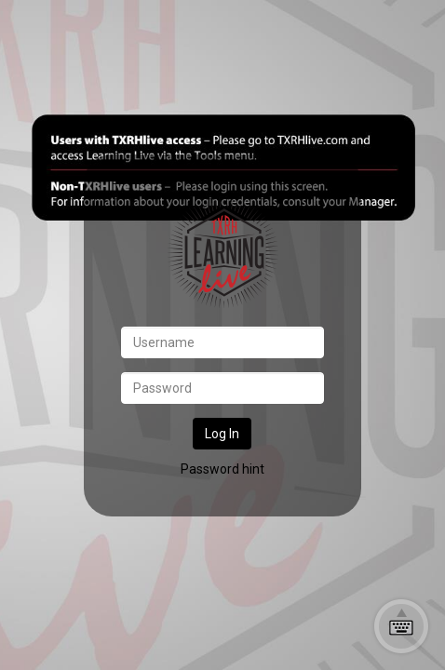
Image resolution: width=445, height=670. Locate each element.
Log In (222, 433)
